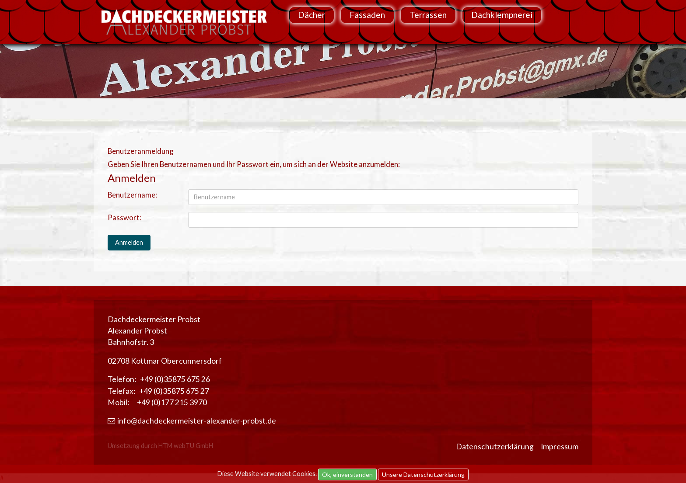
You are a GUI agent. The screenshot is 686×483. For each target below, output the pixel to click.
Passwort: (124, 217)
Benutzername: (132, 194)
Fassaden (367, 15)
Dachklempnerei (501, 15)
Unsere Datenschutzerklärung (423, 474)
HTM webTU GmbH (185, 445)
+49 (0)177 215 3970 (172, 402)
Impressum (559, 446)
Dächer (311, 15)
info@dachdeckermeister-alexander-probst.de (192, 420)
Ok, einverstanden (347, 474)
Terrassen (428, 15)
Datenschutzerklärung (495, 446)
